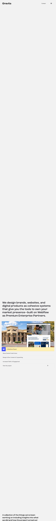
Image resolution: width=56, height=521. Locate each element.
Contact (44, 3)
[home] (6, 3)
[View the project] (28, 366)
